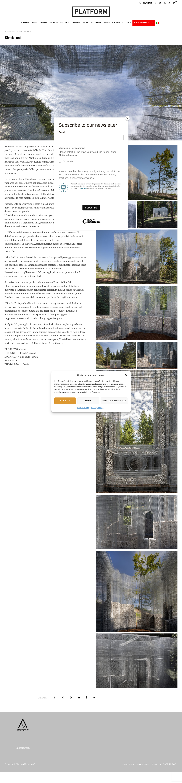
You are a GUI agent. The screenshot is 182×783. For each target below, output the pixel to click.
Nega (88, 401)
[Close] (127, 118)
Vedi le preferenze (114, 401)
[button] (126, 375)
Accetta (65, 401)
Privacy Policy (97, 408)
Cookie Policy (83, 408)
